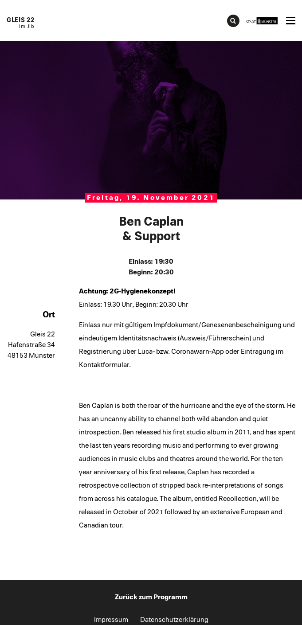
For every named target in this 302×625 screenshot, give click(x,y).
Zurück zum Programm (151, 597)
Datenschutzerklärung (174, 619)
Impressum (111, 619)
